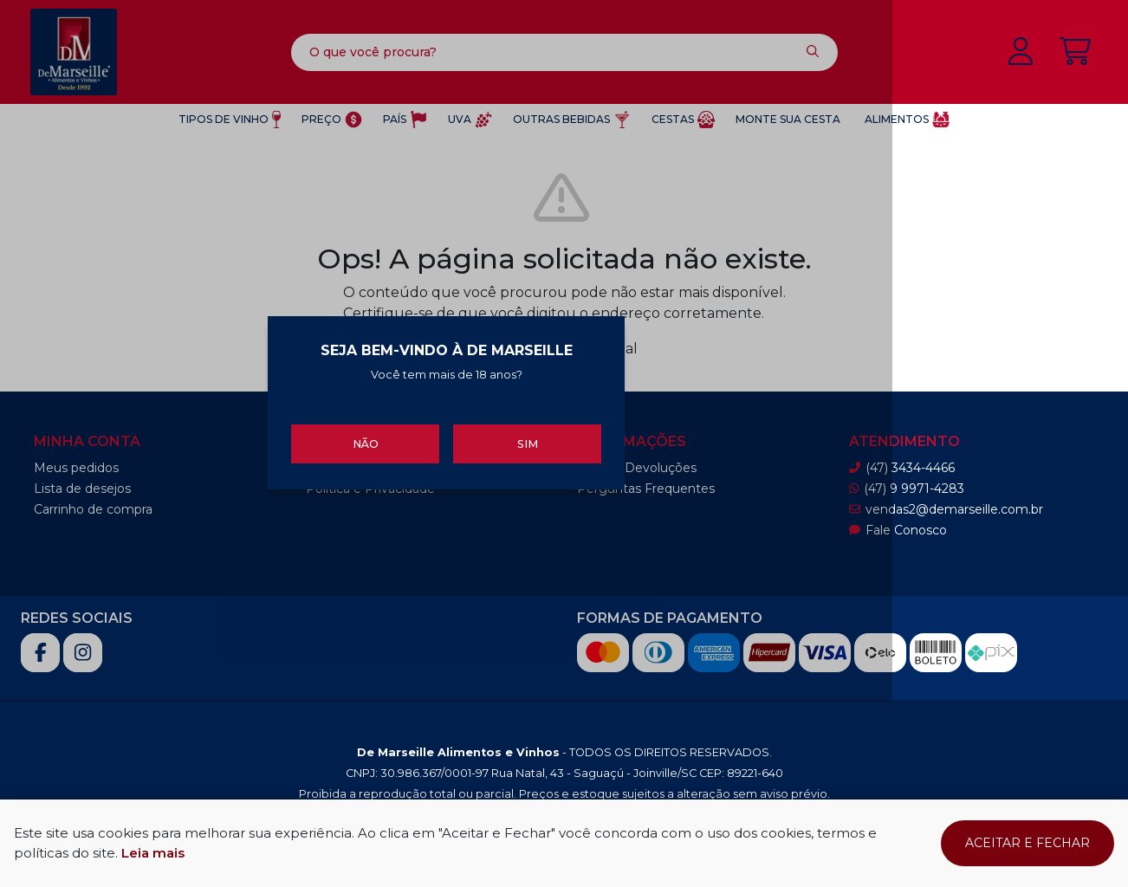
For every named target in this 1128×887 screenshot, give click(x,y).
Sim (666, 535)
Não (462, 535)
